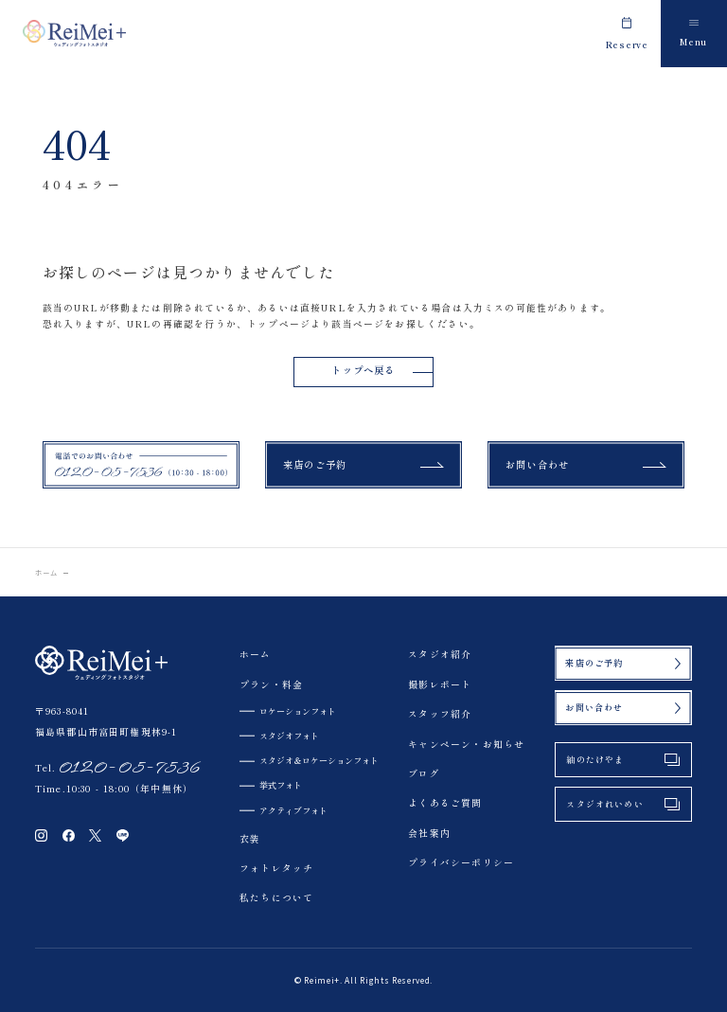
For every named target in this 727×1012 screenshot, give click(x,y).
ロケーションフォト (297, 711)
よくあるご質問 (445, 802)
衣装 (249, 838)
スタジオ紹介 (439, 654)
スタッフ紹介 (439, 713)
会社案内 (429, 833)
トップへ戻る (363, 370)
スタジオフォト (289, 735)
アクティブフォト (293, 810)
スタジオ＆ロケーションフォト (319, 760)
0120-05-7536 (129, 767)
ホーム (47, 572)
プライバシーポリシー (461, 862)
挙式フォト (280, 784)
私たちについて (276, 897)
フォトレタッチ (276, 868)
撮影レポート (439, 684)
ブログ (424, 773)
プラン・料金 (271, 684)
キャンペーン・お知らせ (466, 744)
